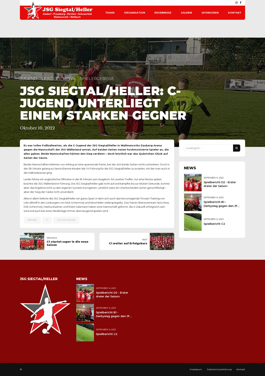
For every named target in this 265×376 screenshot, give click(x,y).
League (49, 78)
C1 (47, 220)
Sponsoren (210, 12)
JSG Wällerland (66, 220)
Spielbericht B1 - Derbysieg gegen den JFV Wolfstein (221, 205)
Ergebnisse (162, 12)
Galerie (186, 12)
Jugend (28, 78)
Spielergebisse (97, 78)
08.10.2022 (32, 220)
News (69, 78)
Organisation (134, 12)
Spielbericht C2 (214, 224)
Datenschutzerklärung (219, 369)
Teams (110, 12)
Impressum (196, 369)
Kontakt (234, 12)
